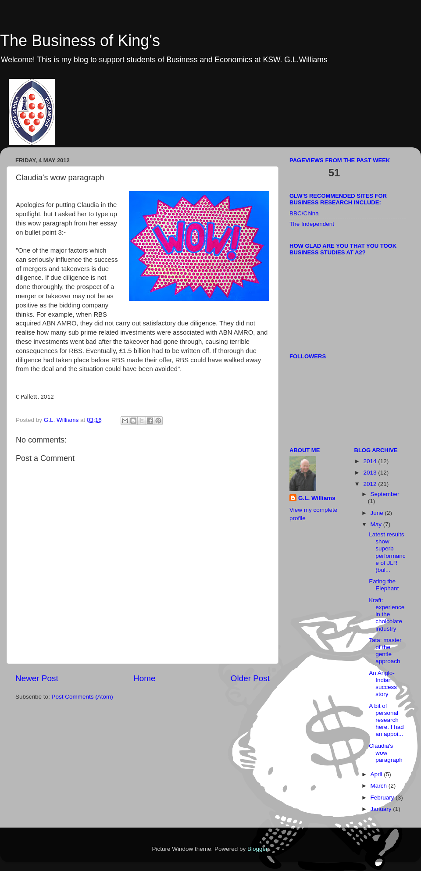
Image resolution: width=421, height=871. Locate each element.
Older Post (250, 678)
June (378, 513)
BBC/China (304, 213)
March (380, 785)
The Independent (311, 224)
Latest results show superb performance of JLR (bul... (387, 552)
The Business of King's (80, 41)
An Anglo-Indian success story (383, 684)
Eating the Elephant (384, 585)
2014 (370, 461)
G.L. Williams (316, 498)
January (382, 809)
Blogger (257, 849)
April (377, 774)
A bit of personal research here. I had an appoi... (386, 720)
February (383, 797)
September (385, 494)
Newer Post (36, 678)
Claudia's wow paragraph (386, 752)
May (377, 524)
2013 (370, 472)
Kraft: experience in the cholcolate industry (386, 614)
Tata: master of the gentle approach (385, 651)
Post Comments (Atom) (82, 696)
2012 (370, 484)
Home (144, 678)
